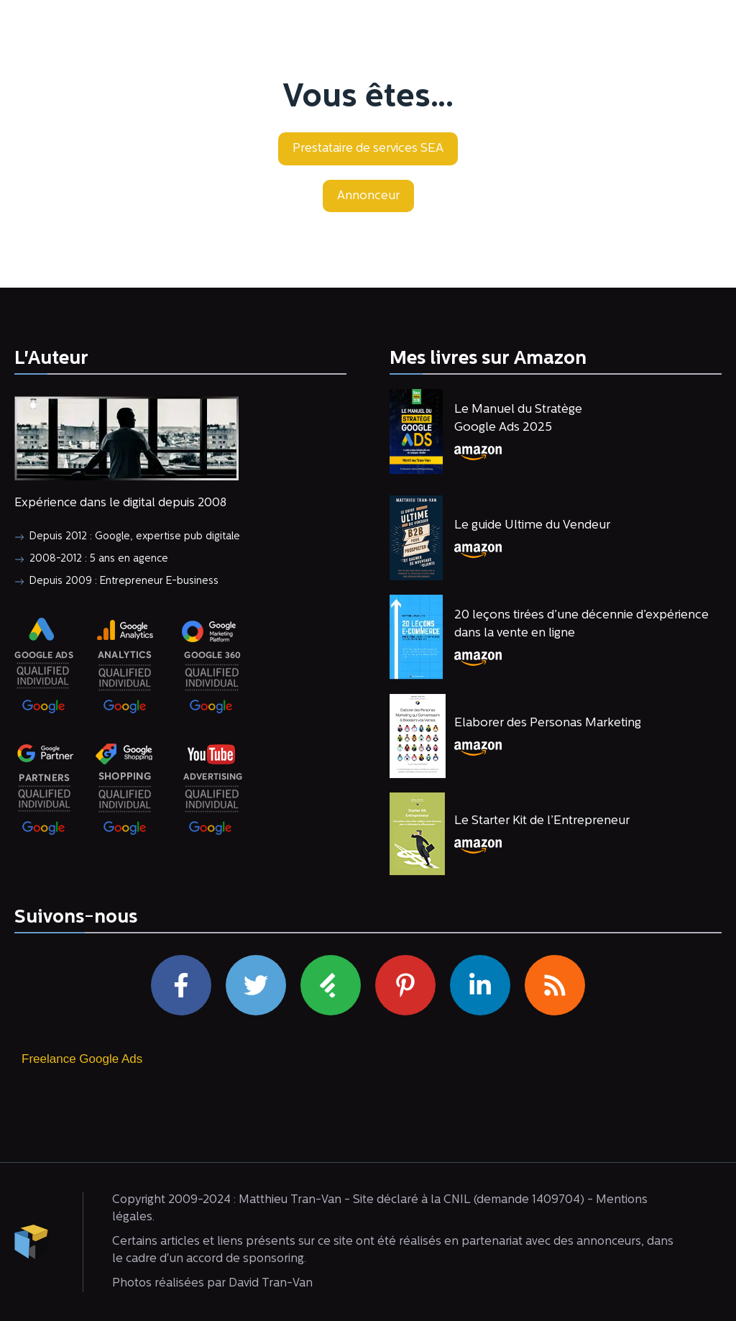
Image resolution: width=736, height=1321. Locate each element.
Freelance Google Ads (82, 1059)
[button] (368, 148)
